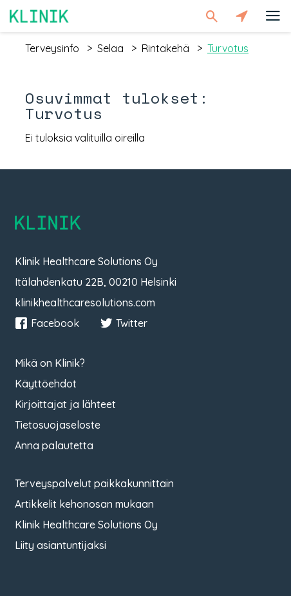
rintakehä (165, 48)
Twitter (123, 323)
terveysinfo (52, 48)
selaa (110, 48)
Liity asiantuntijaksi (60, 545)
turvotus (228, 48)
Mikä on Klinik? (50, 363)
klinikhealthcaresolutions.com (85, 302)
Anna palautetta (54, 445)
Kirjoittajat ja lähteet (65, 404)
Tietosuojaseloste (57, 424)
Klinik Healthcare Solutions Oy (86, 524)
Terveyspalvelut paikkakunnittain (94, 483)
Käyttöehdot (46, 383)
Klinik (39, 16)
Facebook (47, 323)
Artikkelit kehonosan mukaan (84, 504)
